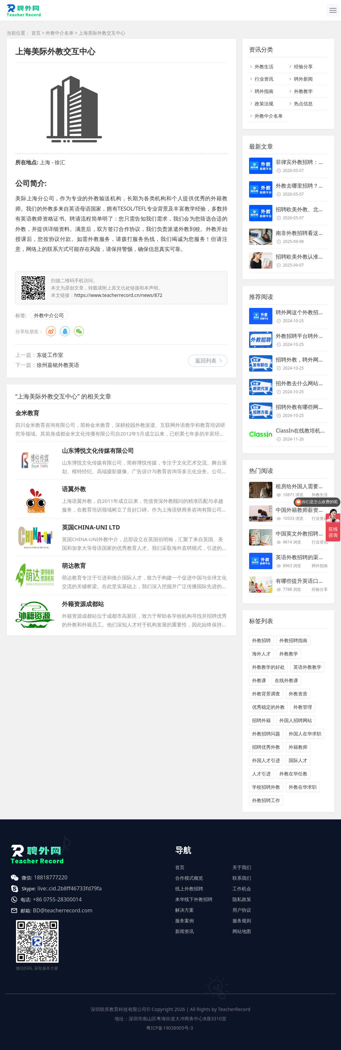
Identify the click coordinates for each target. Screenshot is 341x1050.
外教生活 (264, 66)
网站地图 (241, 931)
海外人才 (261, 653)
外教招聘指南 (293, 640)
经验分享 (303, 66)
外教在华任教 (293, 773)
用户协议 (241, 910)
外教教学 (303, 91)
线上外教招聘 (189, 888)
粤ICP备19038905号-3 (169, 1028)
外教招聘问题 (266, 733)
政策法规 (264, 103)
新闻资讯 (184, 931)
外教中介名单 (60, 33)
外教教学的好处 (268, 667)
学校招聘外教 (266, 787)
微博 (51, 331)
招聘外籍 (261, 720)
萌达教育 (74, 565)
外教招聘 (261, 640)
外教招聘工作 (266, 800)
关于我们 (241, 867)
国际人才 (298, 760)
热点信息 (303, 103)
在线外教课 (286, 680)
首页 (36, 33)
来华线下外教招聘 (193, 899)
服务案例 (184, 920)
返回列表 (205, 360)
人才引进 (261, 773)
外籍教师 (298, 747)
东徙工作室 (50, 355)
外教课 (259, 680)
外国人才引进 (266, 760)
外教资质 (298, 693)
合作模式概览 (189, 878)
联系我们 (241, 878)
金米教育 (27, 413)
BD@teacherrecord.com (63, 910)
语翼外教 (74, 489)
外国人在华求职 (305, 733)
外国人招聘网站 (295, 720)
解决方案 (184, 910)
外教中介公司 (49, 315)
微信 (79, 331)
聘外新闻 (303, 79)
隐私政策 (241, 899)
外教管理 (302, 707)
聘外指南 (264, 91)
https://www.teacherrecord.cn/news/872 (118, 295)
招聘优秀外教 (266, 747)
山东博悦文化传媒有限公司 (98, 451)
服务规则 (241, 920)
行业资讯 (264, 79)
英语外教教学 (307, 667)
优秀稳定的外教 (268, 707)
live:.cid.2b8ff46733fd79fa (70, 888)
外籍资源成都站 (83, 604)
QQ (65, 331)
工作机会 (241, 888)
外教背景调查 (266, 693)
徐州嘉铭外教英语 (58, 365)
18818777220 (51, 877)
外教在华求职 (303, 787)
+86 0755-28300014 (57, 899)
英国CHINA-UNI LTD (91, 527)
